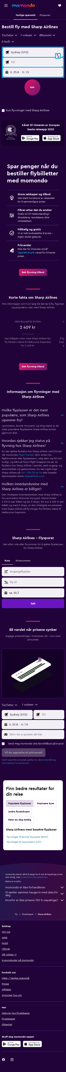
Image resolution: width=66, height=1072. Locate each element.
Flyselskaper (27, 914)
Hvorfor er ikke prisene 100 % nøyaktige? (34, 900)
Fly (16, 914)
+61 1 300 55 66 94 (31, 472)
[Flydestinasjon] (36, 62)
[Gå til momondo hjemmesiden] (23, 5)
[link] (33, 272)
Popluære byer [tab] (45, 803)
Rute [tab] (7, 561)
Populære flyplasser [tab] (19, 803)
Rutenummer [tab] (23, 561)
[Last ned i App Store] (51, 138)
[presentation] (51, 138)
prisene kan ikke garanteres (34, 877)
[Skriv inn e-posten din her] (36, 734)
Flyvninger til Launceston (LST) (24, 842)
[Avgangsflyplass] (36, 52)
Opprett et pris (26, 252)
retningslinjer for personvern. (16, 763)
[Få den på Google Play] (30, 138)
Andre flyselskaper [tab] (19, 811)
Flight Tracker (26, 455)
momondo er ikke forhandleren (34, 887)
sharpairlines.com (34, 476)
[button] (6, 5)
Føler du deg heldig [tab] (19, 820)
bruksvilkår (47, 760)
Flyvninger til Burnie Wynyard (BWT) (27, 837)
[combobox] (10, 35)
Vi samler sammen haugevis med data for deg (34, 894)
